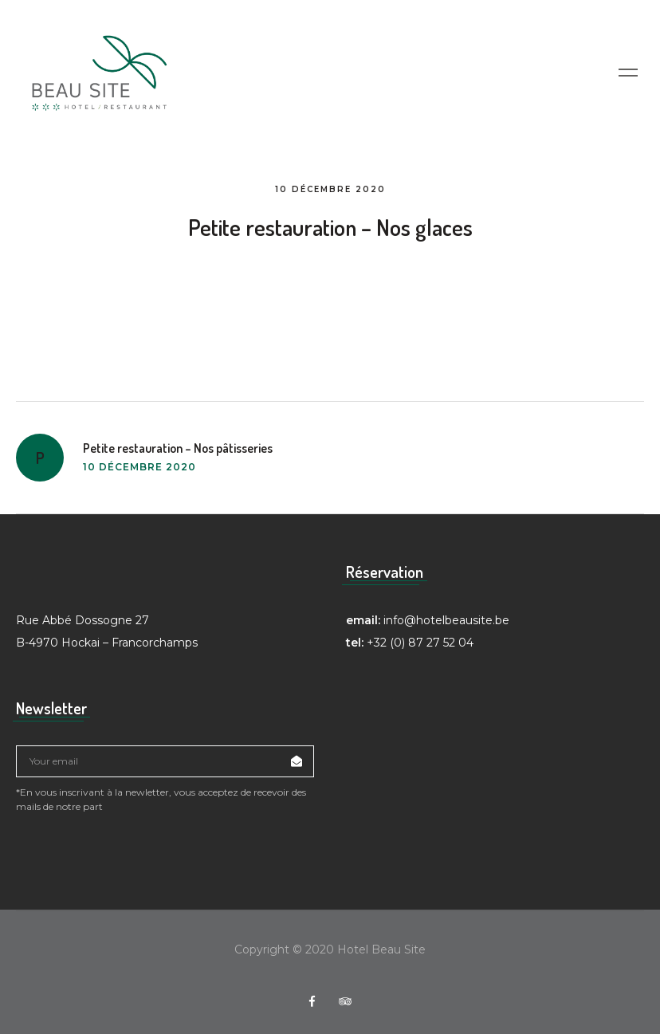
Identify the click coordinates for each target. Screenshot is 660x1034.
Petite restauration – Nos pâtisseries (178, 448)
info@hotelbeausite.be (446, 620)
